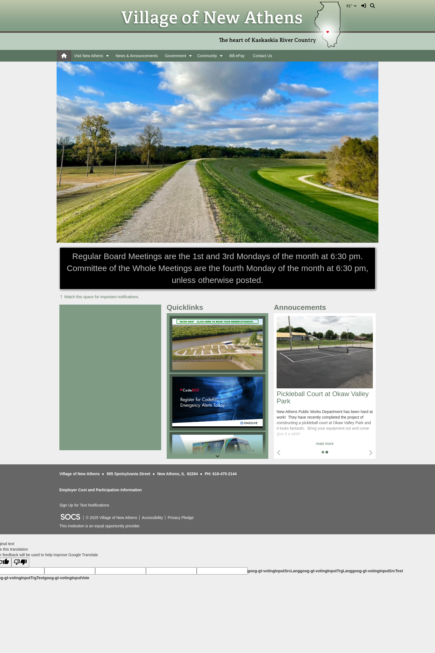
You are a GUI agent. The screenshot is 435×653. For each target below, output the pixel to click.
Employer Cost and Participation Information (100, 490)
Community (207, 56)
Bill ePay (236, 56)
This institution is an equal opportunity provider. (99, 526)
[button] (107, 55)
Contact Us (262, 56)
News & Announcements (137, 56)
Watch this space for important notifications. (99, 297)
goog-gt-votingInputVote (66, 578)
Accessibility (152, 517)
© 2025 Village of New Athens (111, 517)
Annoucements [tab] (302, 307)
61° (352, 6)
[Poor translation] (20, 562)
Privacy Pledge (180, 517)
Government (175, 56)
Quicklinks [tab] (187, 307)
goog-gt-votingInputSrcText (377, 571)
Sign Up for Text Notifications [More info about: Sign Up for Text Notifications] (84, 505)
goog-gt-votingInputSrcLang (273, 571)
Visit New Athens (88, 56)
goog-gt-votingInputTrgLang (326, 571)
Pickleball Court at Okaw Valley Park (323, 397)
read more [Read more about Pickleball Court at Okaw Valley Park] (325, 443)
